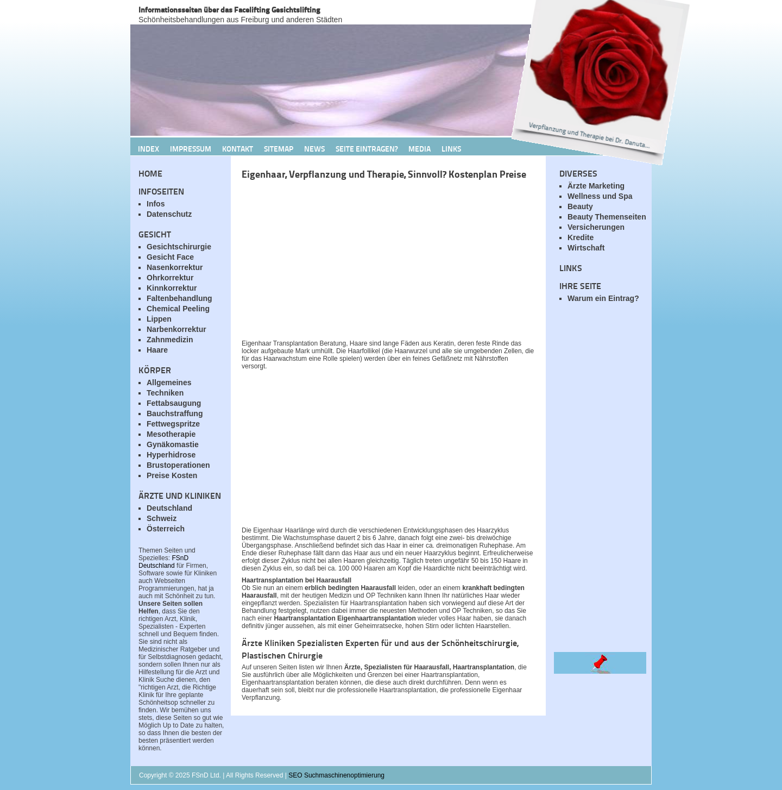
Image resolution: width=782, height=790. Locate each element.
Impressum (190, 148)
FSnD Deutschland (163, 561)
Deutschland (169, 508)
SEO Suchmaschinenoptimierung (336, 775)
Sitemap (278, 148)
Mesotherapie (171, 434)
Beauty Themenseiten (606, 216)
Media (419, 148)
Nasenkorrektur (175, 267)
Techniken (165, 392)
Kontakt (237, 148)
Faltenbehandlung (179, 298)
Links (451, 148)
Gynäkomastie (173, 444)
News (314, 148)
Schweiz (161, 518)
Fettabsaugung (174, 403)
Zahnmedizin (170, 339)
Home (150, 173)
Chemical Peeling (178, 308)
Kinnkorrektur (172, 288)
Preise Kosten (172, 475)
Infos (156, 203)
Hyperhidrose (171, 454)
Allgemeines (169, 382)
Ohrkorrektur (170, 277)
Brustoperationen (178, 465)
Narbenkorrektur (176, 329)
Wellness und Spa (600, 196)
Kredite (580, 237)
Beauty (580, 206)
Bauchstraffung (175, 413)
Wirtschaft (585, 247)
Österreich (166, 528)
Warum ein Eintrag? (603, 298)
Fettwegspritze (173, 423)
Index (148, 148)
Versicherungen (596, 227)
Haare (157, 350)
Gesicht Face (170, 257)
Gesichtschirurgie (179, 246)
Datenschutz (169, 214)
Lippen (159, 319)
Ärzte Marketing (596, 185)
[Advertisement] (369, 262)
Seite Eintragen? (367, 148)
